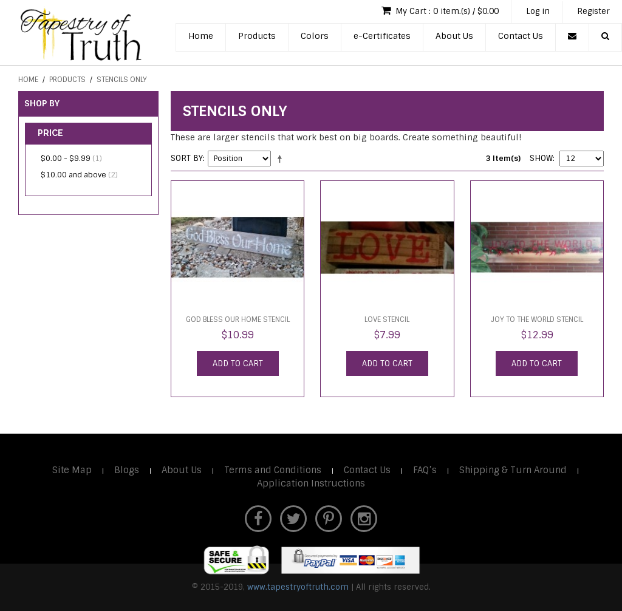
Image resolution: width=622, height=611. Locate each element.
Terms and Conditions (272, 470)
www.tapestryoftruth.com (298, 587)
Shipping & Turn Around (513, 470)
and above (79, 175)
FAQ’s (425, 470)
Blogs (126, 470)
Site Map (72, 470)
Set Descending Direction (282, 158)
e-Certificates (382, 35)
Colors (315, 35)
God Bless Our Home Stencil (238, 319)
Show (541, 158)
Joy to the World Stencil (537, 319)
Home (200, 35)
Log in (538, 11)
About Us (454, 35)
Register (593, 11)
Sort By (187, 158)
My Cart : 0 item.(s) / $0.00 (440, 10)
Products (257, 35)
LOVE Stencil (386, 319)
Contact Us (520, 35)
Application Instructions (311, 483)
